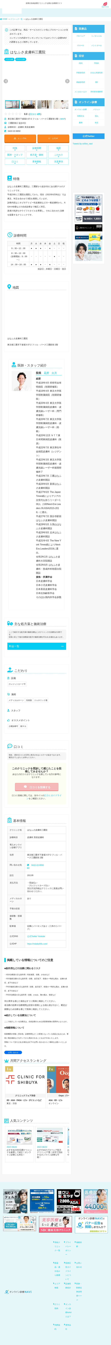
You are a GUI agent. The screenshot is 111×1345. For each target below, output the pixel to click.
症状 (79, 55)
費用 (80, 123)
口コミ (15, 161)
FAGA (96, 63)
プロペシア (80, 36)
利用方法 (80, 116)
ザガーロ (80, 46)
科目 (96, 123)
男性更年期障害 (96, 92)
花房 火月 (50, 371)
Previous (5, 81)
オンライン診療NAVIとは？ (69, 1306)
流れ (96, 116)
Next (66, 81)
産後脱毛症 (80, 82)
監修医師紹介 (69, 1282)
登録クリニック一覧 (58, 1244)
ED (96, 82)
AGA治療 (9, 59)
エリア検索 (58, 1282)
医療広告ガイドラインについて (69, 1268)
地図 (58, 148)
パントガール (96, 46)
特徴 (15, 148)
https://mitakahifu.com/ (37, 941)
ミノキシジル (96, 36)
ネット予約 (20, 138)
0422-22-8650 (37, 863)
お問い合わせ (13, 1050)
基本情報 (37, 161)
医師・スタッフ (15, 154)
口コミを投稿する (36, 785)
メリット (96, 109)
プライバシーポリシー (69, 1246)
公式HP (53, 138)
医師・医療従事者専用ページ (79, 1288)
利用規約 (58, 1323)
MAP (62, 119)
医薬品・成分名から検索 (58, 1266)
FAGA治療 (21, 59)
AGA (80, 63)
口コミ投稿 (58, 1302)
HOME (4, 19)
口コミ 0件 (35, 114)
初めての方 (105, 6)
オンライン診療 (86, 102)
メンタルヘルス (81, 92)
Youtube (41, 934)
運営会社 (69, 1323)
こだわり (58, 154)
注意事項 (58, 161)
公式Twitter (32, 934)
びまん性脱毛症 (96, 73)
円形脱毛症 (80, 73)
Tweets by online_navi (83, 143)
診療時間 (37, 148)
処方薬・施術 (37, 154)
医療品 (81, 28)
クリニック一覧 (16, 19)
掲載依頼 (79, 1242)
